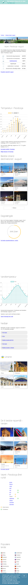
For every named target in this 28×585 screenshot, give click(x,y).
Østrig (4, 555)
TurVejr (2, 35)
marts (10, 486)
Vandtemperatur (13, 60)
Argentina (19, 557)
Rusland (18, 559)
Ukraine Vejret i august (10, 35)
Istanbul (17, 452)
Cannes (3, 202)
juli (10, 494)
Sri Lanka (19, 566)
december (11, 504)
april (10, 488)
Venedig (3, 174)
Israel (18, 564)
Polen (18, 561)
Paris (2, 438)
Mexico (4, 568)
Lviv (2, 387)
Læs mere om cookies (13, 583)
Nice (2, 188)
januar (10, 482)
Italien (2, 453)
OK (24, 576)
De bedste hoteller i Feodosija (8, 149)
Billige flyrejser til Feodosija (7, 151)
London (17, 438)
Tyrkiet (16, 453)
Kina (17, 568)
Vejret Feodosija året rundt (7, 316)
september (11, 498)
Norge (18, 570)
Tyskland (5, 557)
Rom (2, 452)
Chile (18, 573)
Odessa (17, 373)
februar (11, 484)
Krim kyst (5, 332)
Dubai (3, 464)
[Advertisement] (14, 19)
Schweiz (4, 561)
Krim (4, 336)
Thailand (18, 555)
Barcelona (17, 174)
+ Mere (14, 208)
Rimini (16, 188)
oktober (11, 500)
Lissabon (17, 202)
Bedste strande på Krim (8, 340)
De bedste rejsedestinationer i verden (9, 240)
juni (10, 492)
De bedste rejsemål (5, 469)
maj (10, 490)
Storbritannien (18, 439)
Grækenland (19, 552)
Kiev (2, 373)
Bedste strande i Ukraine (8, 347)
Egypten (4, 573)
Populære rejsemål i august (7, 72)
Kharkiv (17, 387)
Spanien (4, 559)
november (11, 502)
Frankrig (2, 439)
